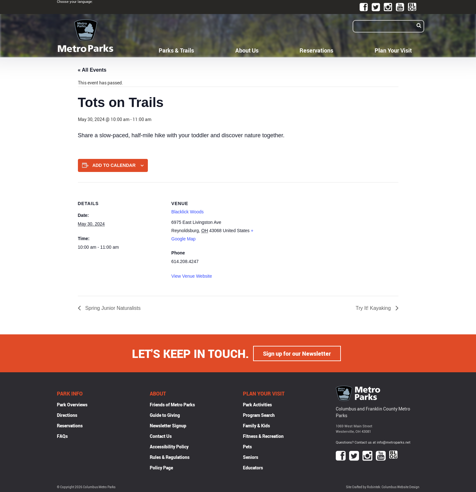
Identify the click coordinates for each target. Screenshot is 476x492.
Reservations (316, 50)
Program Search (259, 415)
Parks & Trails (176, 50)
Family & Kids (256, 425)
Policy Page (161, 467)
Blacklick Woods (187, 211)
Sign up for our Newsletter (297, 353)
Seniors (250, 457)
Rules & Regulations (170, 457)
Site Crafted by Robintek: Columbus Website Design (382, 487)
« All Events (92, 70)
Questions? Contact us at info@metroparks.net (373, 441)
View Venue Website (191, 276)
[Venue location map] (298, 226)
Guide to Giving (165, 415)
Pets (247, 446)
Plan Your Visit (393, 50)
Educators (253, 467)
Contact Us (161, 436)
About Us (247, 50)
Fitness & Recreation (263, 436)
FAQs (62, 436)
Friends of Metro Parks (172, 404)
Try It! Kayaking (374, 308)
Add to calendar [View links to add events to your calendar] (113, 165)
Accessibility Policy (169, 446)
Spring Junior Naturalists (112, 308)
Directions (67, 415)
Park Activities (257, 404)
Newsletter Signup (168, 425)
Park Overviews (72, 404)
